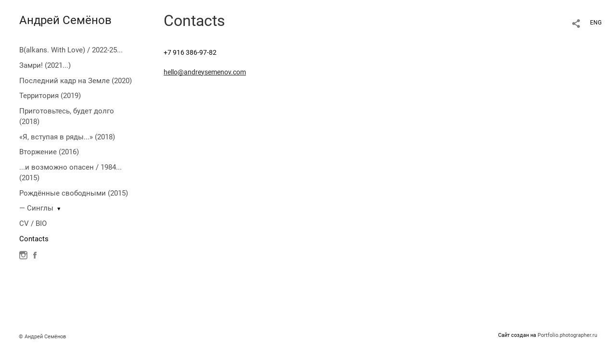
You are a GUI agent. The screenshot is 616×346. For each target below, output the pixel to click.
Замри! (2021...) (45, 65)
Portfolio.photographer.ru (567, 335)
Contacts (34, 239)
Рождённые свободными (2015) (73, 193)
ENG (596, 22)
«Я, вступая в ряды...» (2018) (67, 137)
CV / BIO (33, 223)
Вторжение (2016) (49, 152)
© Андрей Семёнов (42, 337)
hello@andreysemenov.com (205, 72)
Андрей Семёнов (65, 20)
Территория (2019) (50, 95)
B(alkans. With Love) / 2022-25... (71, 50)
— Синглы (36, 208)
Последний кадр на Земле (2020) (75, 80)
